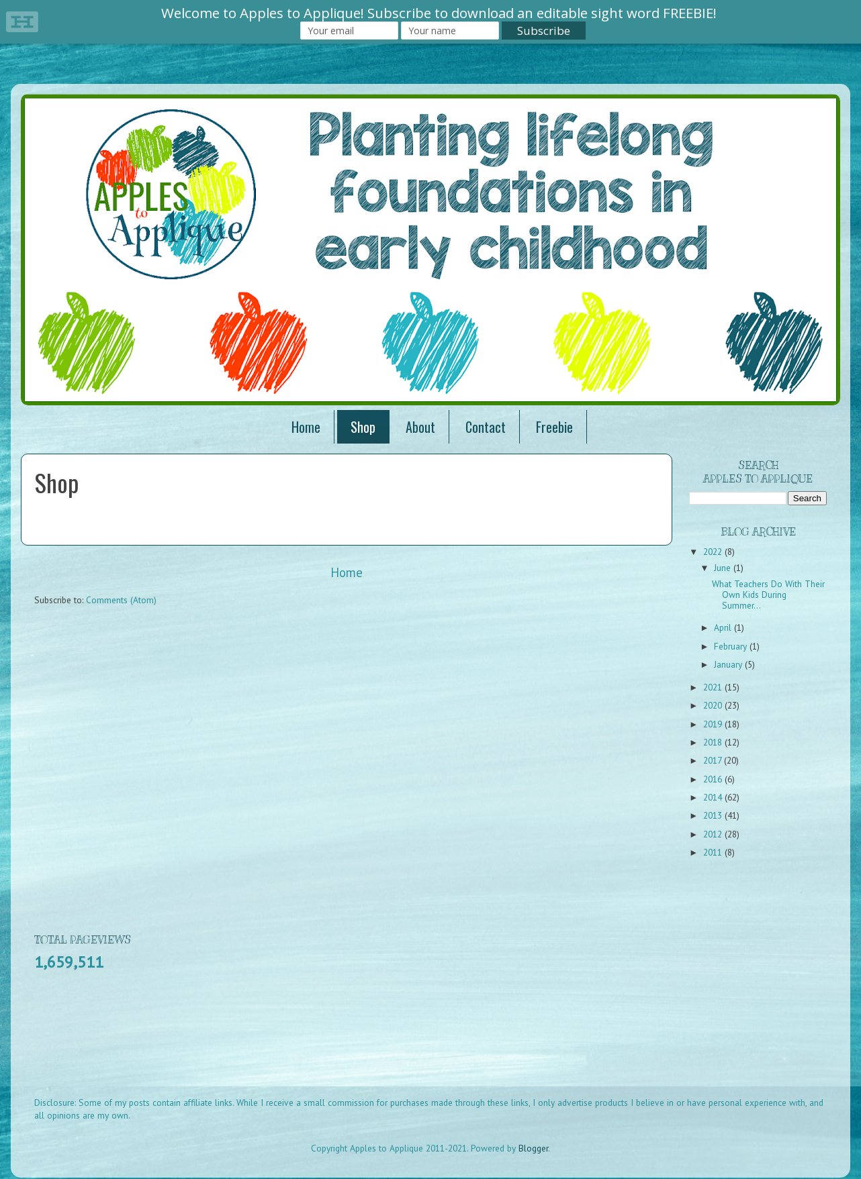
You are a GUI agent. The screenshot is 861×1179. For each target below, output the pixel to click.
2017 (713, 760)
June (723, 568)
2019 (714, 724)
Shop (363, 427)
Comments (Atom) (121, 600)
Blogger (533, 1148)
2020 (714, 705)
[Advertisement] (278, 1043)
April (724, 627)
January (729, 664)
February (732, 646)
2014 (714, 797)
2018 (714, 742)
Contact (485, 427)
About (420, 427)
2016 (714, 779)
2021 (714, 687)
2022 (714, 552)
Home (305, 427)
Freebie (554, 427)
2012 (714, 834)
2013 (714, 815)
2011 (714, 852)
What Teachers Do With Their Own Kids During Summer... (768, 594)
